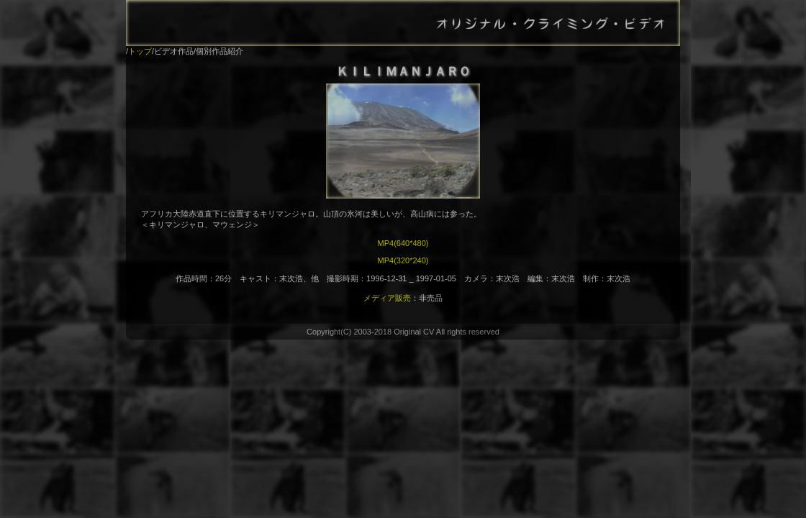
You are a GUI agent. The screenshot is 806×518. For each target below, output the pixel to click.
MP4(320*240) (403, 260)
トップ (140, 51)
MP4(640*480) (403, 243)
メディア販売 (387, 298)
